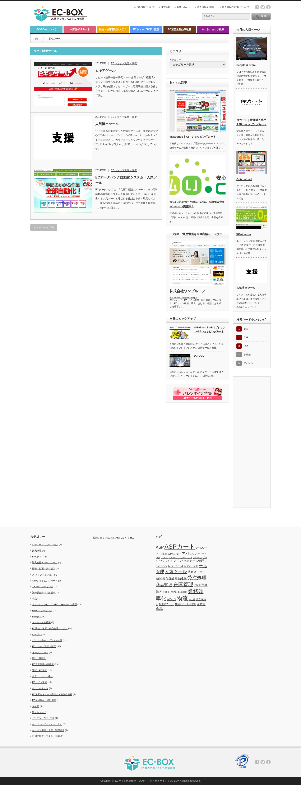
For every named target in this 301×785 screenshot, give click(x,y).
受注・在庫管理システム (113, 29)
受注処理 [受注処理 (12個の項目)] (197, 577)
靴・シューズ (39, 712)
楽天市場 (36, 550)
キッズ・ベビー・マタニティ (47, 724)
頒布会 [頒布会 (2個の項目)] (201, 604)
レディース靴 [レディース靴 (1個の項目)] (191, 566)
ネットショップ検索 (213, 29)
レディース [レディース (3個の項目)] (176, 566)
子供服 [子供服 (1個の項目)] (197, 585)
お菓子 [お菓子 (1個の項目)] (177, 554)
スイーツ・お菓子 (41, 622)
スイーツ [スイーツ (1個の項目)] (173, 557)
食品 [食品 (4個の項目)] (159, 609)
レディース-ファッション (45, 544)
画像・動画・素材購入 (43, 568)
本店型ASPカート (80, 29)
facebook (268, 7)
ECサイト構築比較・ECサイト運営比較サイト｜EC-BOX (147, 780)
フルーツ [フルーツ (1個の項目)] (197, 557)
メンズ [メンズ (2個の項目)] (174, 560)
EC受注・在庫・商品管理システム (50, 628)
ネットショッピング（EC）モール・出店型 (54, 604)
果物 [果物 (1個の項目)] (179, 592)
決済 (246, 346)
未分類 (35, 706)
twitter (262, 7)
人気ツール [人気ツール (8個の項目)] (176, 571)
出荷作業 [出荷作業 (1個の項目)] (160, 578)
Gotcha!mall (244, 179)
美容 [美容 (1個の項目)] (198, 599)
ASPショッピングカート (44, 580)
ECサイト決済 (39, 682)
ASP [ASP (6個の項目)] (160, 547)
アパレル (248, 363)
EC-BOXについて (146, 7)
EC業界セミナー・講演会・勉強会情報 (52, 694)
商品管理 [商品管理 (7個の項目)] (164, 584)
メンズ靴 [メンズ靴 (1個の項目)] (184, 561)
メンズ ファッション (43, 574)
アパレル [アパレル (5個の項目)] (189, 553)
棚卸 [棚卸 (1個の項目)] (184, 592)
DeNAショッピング (42, 610)
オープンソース (40, 652)
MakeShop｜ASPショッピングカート (193, 136)
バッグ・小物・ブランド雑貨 (47, 640)
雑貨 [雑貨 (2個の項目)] (193, 604)
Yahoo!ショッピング (42, 586)
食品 (34, 598)
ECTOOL (199, 355)
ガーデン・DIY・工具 (43, 718)
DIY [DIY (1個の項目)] (198, 548)
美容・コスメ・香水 (42, 676)
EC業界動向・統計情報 (44, 700)
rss (257, 7)
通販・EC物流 (39, 670)
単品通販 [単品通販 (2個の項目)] (181, 578)
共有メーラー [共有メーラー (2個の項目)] (196, 572)
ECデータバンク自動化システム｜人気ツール (126, 180)
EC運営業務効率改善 (179, 29)
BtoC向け (37, 556)
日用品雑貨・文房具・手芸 (46, 736)
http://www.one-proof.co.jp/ (183, 297)
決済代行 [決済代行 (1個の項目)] (171, 599)
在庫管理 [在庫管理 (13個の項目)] (183, 584)
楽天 (246, 329)
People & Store (246, 65)
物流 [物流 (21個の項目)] (182, 598)
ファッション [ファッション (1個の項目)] (185, 557)
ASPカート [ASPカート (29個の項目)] (180, 546)
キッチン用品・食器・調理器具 (48, 730)
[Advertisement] (146, 13)
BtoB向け (37, 616)
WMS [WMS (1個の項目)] (170, 554)
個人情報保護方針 (206, 7)
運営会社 (165, 7)
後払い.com (243, 234)
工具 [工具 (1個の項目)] (165, 592)
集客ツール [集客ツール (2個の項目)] (182, 604)
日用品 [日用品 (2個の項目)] (172, 592)
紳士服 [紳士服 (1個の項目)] (192, 599)
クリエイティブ (40, 688)
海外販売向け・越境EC (44, 592)
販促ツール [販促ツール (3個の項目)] (166, 604)
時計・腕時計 (39, 658)
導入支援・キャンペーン (44, 562)
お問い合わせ (184, 7)
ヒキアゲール (105, 70)
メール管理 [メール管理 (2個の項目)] (196, 560)
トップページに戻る (43, 227)
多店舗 (247, 354)
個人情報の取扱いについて (236, 7)
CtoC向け (37, 634)
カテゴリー (175, 59)
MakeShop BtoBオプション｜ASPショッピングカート (209, 329)
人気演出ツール (107, 124)
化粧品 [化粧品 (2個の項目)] (170, 578)
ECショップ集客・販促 (146, 29)
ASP (246, 337)
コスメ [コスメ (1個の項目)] (164, 557)
